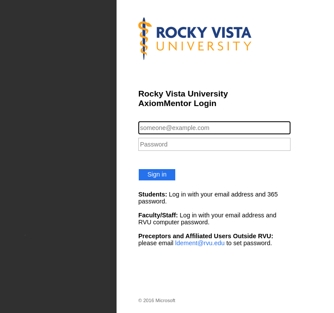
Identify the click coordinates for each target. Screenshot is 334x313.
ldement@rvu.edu (200, 243)
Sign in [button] (157, 174)
